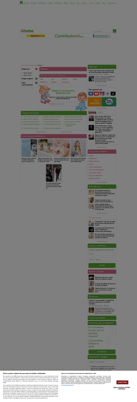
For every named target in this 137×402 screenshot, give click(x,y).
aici (22, 393)
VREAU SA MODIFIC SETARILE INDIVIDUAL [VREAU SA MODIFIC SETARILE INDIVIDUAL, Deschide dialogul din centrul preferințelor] (121, 388)
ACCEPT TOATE (122, 382)
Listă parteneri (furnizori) (67, 385)
